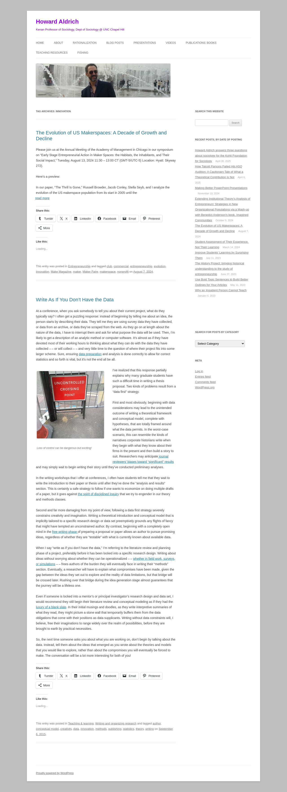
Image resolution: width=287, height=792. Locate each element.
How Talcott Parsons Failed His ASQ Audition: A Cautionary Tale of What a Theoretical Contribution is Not (219, 172)
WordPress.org (204, 387)
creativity (66, 729)
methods (101, 729)
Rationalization (85, 42)
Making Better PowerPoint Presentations (221, 188)
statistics (128, 729)
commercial (121, 266)
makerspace (108, 271)
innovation (42, 271)
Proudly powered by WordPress (55, 773)
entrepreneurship (141, 266)
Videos (171, 42)
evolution (159, 266)
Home (40, 42)
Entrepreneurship (79, 266)
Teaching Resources (51, 52)
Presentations (145, 42)
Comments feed (205, 382)
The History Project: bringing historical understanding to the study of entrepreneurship (219, 269)
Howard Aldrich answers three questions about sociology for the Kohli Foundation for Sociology (221, 156)
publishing (115, 729)
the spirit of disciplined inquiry (98, 494)
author (157, 723)
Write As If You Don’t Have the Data (75, 299)
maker (77, 271)
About (58, 42)
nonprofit (123, 271)
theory (140, 729)
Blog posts (115, 42)
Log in (199, 371)
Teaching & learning (81, 723)
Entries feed (203, 376)
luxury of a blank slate (51, 607)
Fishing (82, 52)
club (109, 266)
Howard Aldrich (57, 21)
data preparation (90, 354)
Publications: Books (201, 42)
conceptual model (47, 729)
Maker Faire (90, 271)
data (76, 729)
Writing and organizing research (115, 723)
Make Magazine (61, 271)
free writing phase (65, 532)
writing (149, 729)
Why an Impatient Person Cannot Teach (221, 290)
